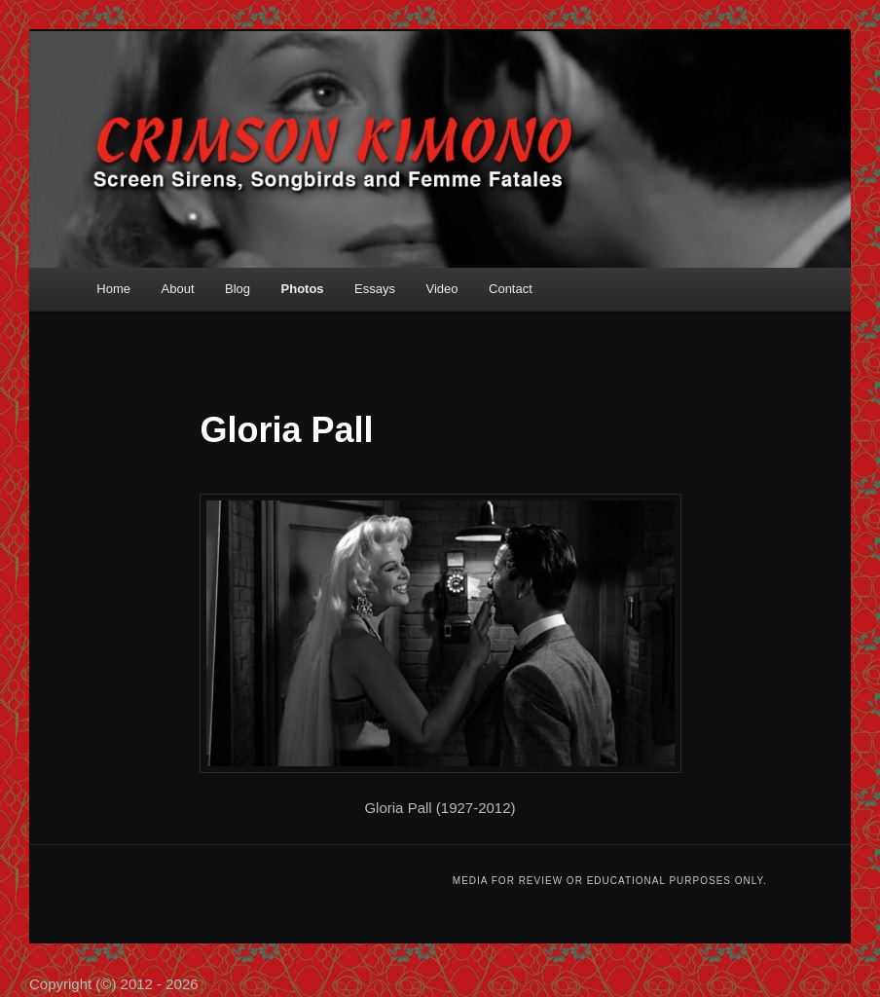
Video (442, 288)
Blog (237, 288)
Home (113, 288)
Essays (374, 288)
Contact (510, 288)
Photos (302, 288)
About (178, 288)
